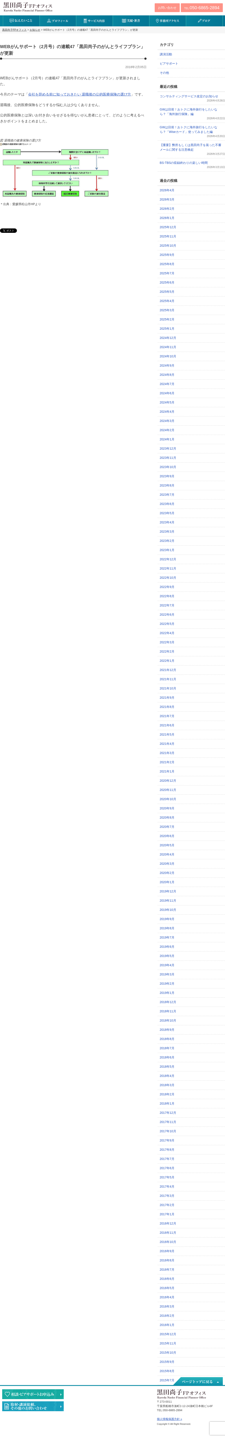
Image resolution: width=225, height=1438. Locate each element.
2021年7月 (167, 716)
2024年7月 (167, 384)
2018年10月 (168, 1020)
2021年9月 (167, 697)
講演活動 (166, 54)
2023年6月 (167, 504)
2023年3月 (167, 531)
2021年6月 (167, 725)
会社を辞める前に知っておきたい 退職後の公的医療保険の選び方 (79, 94)
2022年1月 (167, 660)
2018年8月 (167, 1039)
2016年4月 (167, 1297)
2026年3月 (167, 199)
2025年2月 (167, 319)
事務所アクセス (167, 20)
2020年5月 (167, 845)
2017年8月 (167, 1149)
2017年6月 (167, 1168)
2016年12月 (168, 1223)
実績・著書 (131, 20)
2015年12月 (168, 1334)
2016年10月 (168, 1242)
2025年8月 (167, 264)
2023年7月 (167, 494)
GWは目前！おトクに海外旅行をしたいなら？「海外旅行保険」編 (188, 112)
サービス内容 (94, 20)
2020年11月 (168, 790)
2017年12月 (168, 1112)
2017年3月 (167, 1195)
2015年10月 (168, 1352)
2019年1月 (167, 993)
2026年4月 (167, 190)
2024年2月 (167, 430)
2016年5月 (167, 1288)
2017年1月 (167, 1214)
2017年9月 (167, 1140)
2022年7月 (167, 605)
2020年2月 (167, 873)
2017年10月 (168, 1131)
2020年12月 (168, 780)
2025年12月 (168, 227)
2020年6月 (167, 836)
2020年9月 (167, 808)
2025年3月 (167, 310)
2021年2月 (167, 762)
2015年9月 (167, 1362)
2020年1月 (167, 882)
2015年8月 (167, 1371)
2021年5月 (167, 734)
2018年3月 (167, 1085)
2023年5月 (167, 513)
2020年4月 (167, 854)
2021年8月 (167, 707)
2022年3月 (167, 642)
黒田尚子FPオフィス (28, 6)
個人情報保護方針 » (169, 1419)
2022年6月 (167, 614)
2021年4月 (167, 743)
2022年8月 (167, 596)
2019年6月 (167, 946)
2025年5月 (167, 291)
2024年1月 (167, 439)
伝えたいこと (21, 20)
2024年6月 (167, 393)
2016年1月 (167, 1325)
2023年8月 (167, 485)
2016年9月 (167, 1251)
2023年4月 (167, 522)
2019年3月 (167, 974)
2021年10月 (168, 688)
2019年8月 (167, 928)
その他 (164, 72)
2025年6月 (167, 282)
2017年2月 (167, 1205)
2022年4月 (167, 633)
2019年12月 (168, 891)
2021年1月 (167, 771)
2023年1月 (167, 550)
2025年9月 (167, 255)
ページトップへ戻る (197, 1381)
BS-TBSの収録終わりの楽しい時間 (184, 163)
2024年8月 (167, 374)
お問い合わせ (167, 7)
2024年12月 (168, 338)
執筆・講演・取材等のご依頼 (33, 1406)
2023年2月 (167, 541)
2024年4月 (167, 411)
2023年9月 (167, 476)
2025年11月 (168, 236)
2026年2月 (167, 208)
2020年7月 (167, 826)
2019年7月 (167, 937)
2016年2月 (167, 1315)
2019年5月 (167, 956)
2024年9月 (167, 365)
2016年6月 (167, 1279)
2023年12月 (168, 448)
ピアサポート (169, 63)
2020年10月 (168, 799)
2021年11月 (168, 679)
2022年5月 (167, 624)
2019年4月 (167, 965)
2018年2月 (167, 1094)
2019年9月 (167, 919)
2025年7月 (167, 273)
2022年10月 (168, 577)
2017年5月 (167, 1177)
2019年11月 (168, 900)
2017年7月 (167, 1159)
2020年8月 (167, 817)
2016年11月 (168, 1232)
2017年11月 (168, 1122)
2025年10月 (168, 245)
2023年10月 (168, 467)
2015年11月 (168, 1343)
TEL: (202, 7)
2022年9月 (167, 587)
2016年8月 (167, 1260)
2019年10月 (168, 910)
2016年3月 (167, 1306)
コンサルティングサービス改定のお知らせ (189, 96)
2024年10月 (168, 356)
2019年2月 (167, 983)
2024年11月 (168, 347)
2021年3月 (167, 753)
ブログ (204, 20)
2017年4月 (167, 1186)
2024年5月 (167, 402)
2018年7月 (167, 1048)
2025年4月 (167, 301)
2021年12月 (168, 670)
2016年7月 (167, 1269)
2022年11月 (168, 568)
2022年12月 (168, 559)
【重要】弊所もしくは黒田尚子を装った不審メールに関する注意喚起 (190, 147)
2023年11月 (168, 457)
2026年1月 (167, 218)
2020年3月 (167, 863)
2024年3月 (167, 421)
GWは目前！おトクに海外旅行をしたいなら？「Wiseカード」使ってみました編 (188, 129)
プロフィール (58, 20)
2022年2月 (167, 651)
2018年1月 (167, 1103)
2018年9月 (167, 1029)
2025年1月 (167, 328)
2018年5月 (167, 1066)
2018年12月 (168, 1002)
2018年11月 (168, 1011)
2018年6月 (167, 1057)
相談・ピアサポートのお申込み (33, 1394)
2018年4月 (167, 1076)
